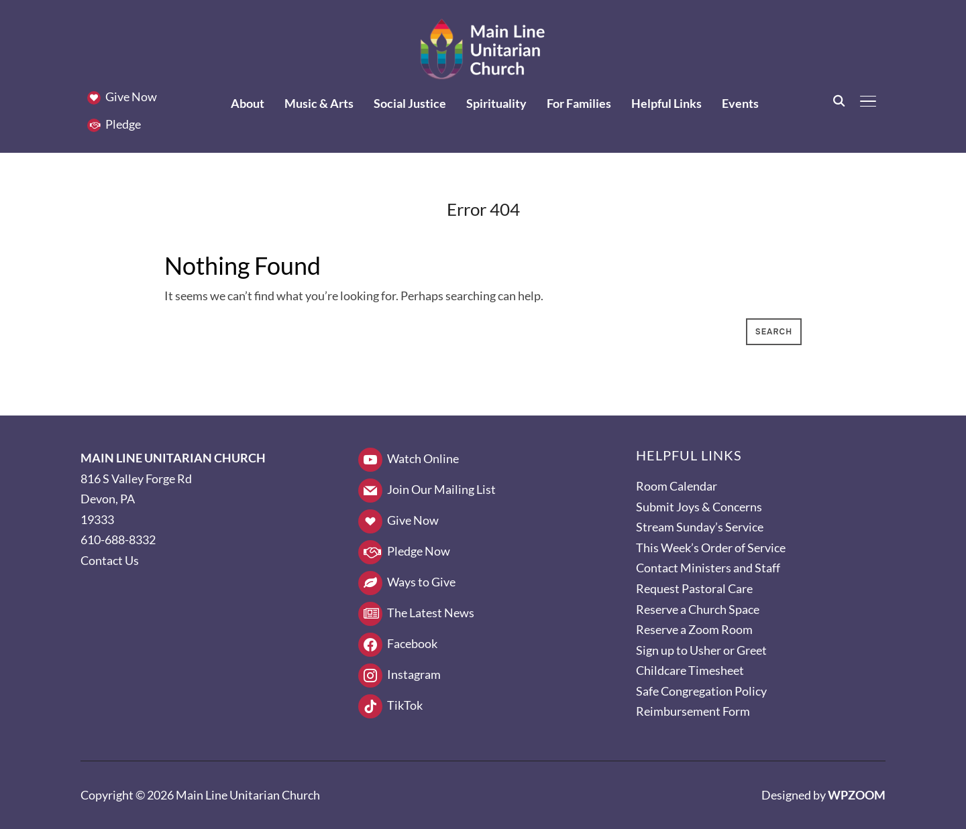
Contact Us (109, 560)
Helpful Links (666, 103)
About (247, 103)
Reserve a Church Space (697, 609)
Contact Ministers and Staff (708, 567)
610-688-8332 (118, 539)
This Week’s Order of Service (711, 547)
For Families (579, 103)
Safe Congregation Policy (701, 691)
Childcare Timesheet (690, 670)
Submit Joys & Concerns (699, 506)
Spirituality (496, 103)
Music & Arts (319, 103)
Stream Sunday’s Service (699, 526)
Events (740, 103)
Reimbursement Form (693, 711)
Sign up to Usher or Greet (701, 650)
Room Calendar (676, 486)
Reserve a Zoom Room (694, 629)
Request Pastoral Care (694, 588)
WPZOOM (856, 794)
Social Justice (410, 103)
